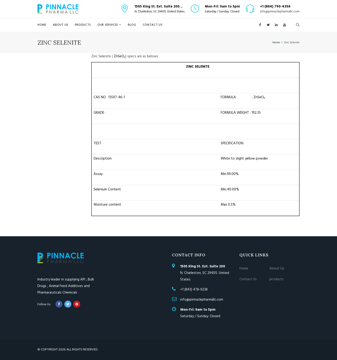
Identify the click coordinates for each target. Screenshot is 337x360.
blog (132, 24)
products (83, 24)
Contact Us (153, 24)
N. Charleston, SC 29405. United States (204, 273)
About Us (60, 24)
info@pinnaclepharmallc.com (280, 11)
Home (41, 24)
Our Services (108, 24)
